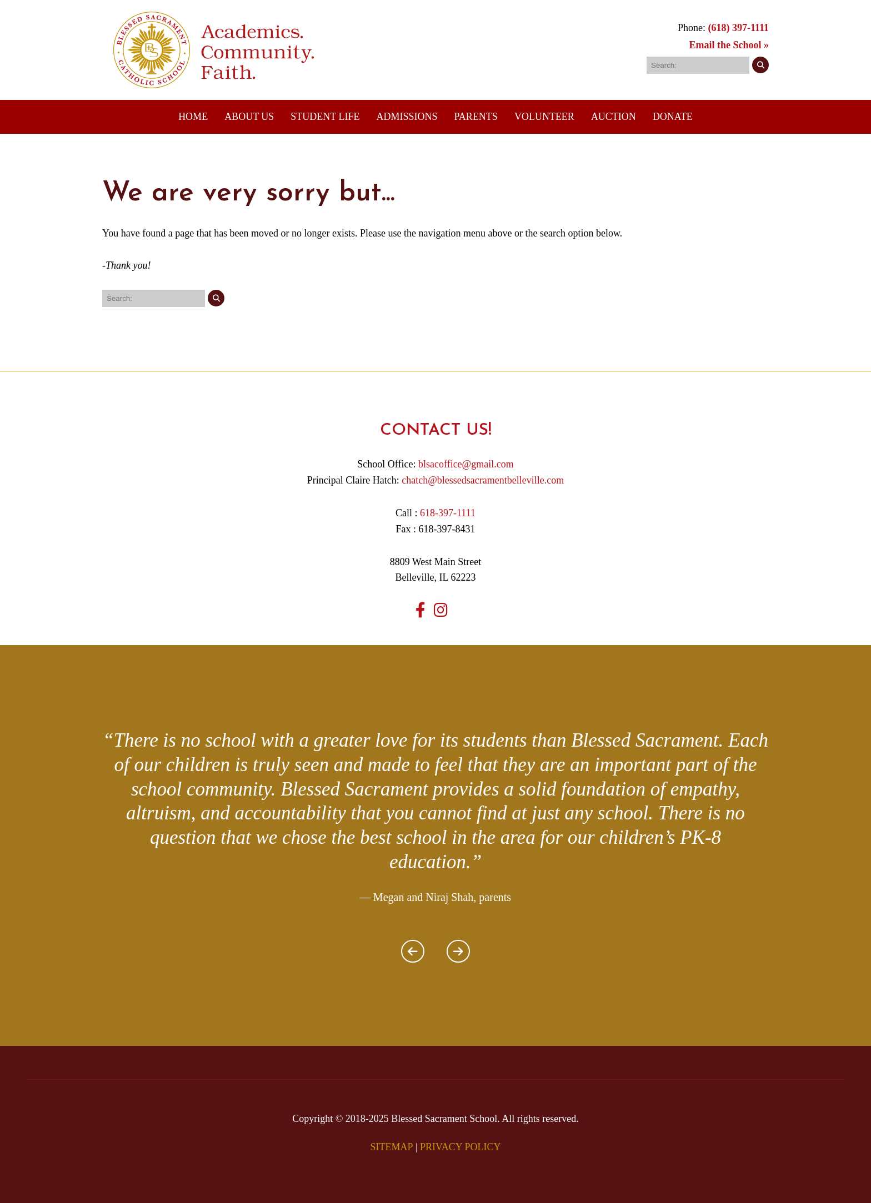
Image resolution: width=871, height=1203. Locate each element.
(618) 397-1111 (738, 27)
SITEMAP (391, 1146)
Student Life (325, 116)
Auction (613, 116)
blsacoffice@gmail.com (466, 464)
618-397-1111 (447, 513)
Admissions (406, 116)
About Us (249, 116)
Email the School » (729, 45)
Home (193, 116)
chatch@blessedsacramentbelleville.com (483, 480)
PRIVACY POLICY (460, 1146)
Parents (476, 116)
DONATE (673, 116)
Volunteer (544, 116)
